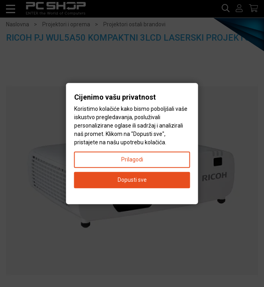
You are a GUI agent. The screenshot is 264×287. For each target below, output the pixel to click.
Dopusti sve (132, 180)
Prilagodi (132, 159)
